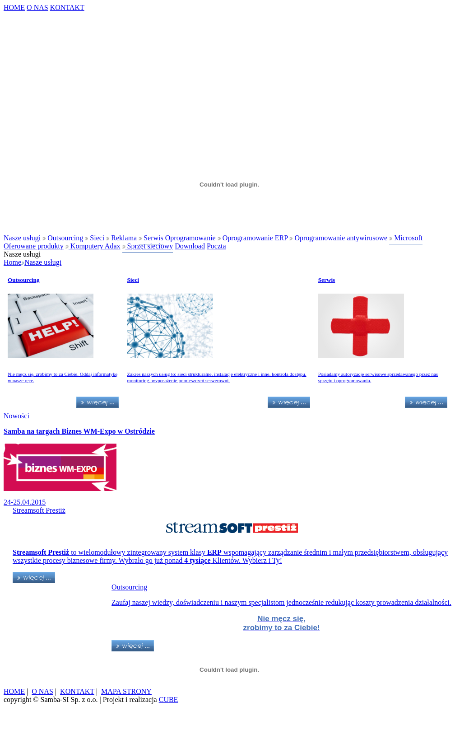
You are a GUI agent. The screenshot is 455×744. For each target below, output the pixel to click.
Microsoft (405, 238)
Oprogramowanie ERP (253, 238)
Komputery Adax (93, 246)
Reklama (121, 238)
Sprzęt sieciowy (147, 246)
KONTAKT (67, 7)
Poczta (216, 246)
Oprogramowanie (190, 238)
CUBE (168, 699)
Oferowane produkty (34, 246)
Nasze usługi (22, 238)
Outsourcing (62, 238)
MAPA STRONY (126, 691)
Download (190, 246)
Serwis (151, 238)
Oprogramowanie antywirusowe (338, 238)
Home (12, 262)
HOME (14, 7)
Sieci (94, 238)
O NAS (37, 7)
